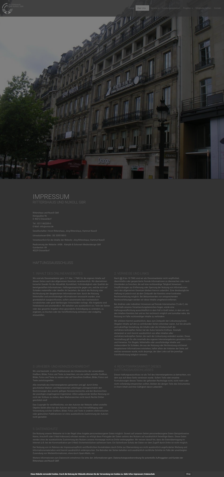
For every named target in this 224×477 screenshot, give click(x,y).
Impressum (138, 474)
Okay (188, 474)
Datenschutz (149, 474)
